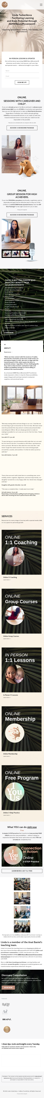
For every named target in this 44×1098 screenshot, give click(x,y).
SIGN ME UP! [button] (22, 82)
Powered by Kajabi (22, 1093)
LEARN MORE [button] (9, 333)
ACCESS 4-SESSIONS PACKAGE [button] (22, 128)
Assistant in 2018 (32, 948)
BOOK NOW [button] (8, 987)
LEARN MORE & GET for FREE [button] (22, 871)
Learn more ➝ (7, 579)
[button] (22, 855)
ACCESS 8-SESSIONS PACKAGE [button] (22, 215)
